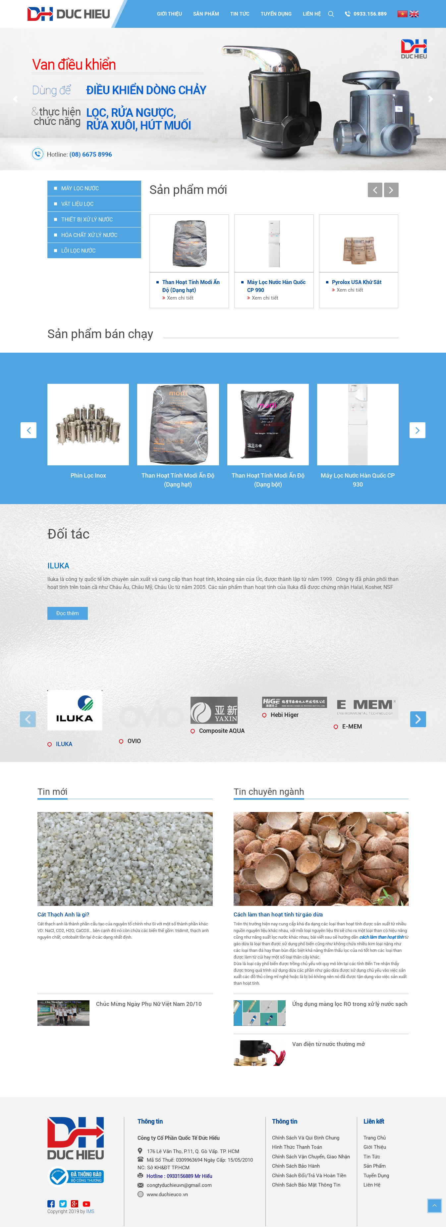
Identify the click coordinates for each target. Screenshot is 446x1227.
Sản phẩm (206, 14)
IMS (90, 1211)
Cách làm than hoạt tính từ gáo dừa (278, 914)
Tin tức (240, 14)
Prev (15, 99)
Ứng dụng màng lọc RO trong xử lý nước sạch (350, 1004)
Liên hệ (312, 14)
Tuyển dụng (276, 14)
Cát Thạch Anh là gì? (63, 914)
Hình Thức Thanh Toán (297, 1147)
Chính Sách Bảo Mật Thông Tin (306, 1185)
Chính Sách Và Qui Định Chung (305, 1138)
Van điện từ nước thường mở (328, 1044)
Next (430, 99)
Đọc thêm (67, 613)
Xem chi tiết (180, 298)
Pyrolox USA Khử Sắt (357, 282)
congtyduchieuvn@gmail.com (179, 1185)
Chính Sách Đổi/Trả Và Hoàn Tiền (309, 1176)
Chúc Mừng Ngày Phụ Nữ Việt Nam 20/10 (149, 1004)
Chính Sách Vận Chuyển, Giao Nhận (311, 1157)
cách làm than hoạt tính (381, 937)
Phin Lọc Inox (88, 475)
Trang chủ (374, 1138)
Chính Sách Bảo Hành (296, 1166)
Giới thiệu (169, 14)
